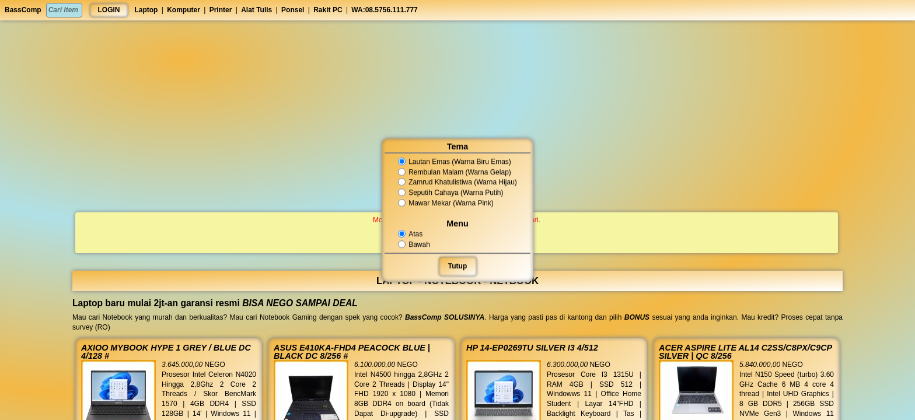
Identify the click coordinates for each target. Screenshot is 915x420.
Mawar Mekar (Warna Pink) (446, 203)
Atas (411, 234)
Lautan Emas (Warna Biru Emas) (454, 162)
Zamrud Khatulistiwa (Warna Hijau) (457, 182)
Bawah (415, 244)
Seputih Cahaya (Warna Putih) (450, 192)
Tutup (457, 266)
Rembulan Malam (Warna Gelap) (454, 172)
